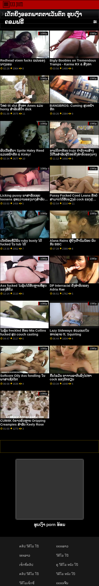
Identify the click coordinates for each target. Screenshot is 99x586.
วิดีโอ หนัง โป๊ (65, 574)
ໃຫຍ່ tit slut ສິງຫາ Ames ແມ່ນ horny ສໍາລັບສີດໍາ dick (21, 107)
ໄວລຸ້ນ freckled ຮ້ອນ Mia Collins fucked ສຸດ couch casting (23, 332)
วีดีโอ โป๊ (62, 555)
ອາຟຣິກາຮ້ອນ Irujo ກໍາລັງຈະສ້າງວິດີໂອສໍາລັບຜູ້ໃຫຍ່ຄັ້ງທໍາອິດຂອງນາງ (73, 152)
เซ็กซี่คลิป (26, 564)
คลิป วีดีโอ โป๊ (29, 546)
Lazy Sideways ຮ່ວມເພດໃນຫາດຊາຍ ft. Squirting (69, 332)
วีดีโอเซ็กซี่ (26, 583)
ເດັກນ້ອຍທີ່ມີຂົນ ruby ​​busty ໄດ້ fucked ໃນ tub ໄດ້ (21, 242)
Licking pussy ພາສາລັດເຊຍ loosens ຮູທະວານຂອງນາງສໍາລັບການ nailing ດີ (22, 199)
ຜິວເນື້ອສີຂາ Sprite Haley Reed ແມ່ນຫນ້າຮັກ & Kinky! (22, 152)
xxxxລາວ (62, 546)
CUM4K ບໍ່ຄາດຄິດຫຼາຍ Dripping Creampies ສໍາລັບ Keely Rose (22, 422)
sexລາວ (24, 555)
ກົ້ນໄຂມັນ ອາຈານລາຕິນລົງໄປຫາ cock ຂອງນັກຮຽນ (71, 377)
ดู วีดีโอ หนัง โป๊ (67, 564)
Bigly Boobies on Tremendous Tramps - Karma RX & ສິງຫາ (73, 62)
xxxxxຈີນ (62, 583)
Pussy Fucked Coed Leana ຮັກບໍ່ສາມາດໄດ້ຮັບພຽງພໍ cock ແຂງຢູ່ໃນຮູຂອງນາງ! (74, 199)
